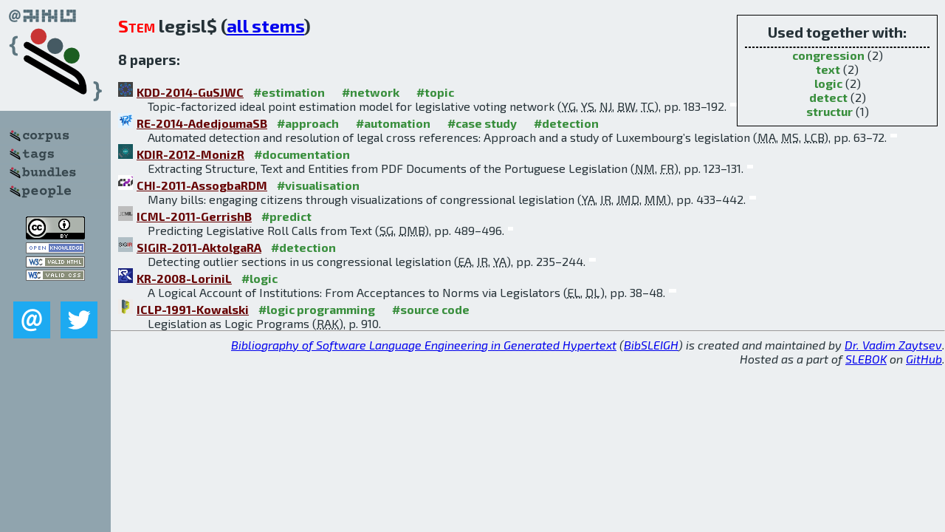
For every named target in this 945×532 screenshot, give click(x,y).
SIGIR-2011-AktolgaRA (199, 247)
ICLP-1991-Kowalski (193, 309)
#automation (393, 123)
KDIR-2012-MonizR (190, 154)
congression (828, 55)
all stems (265, 25)
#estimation (289, 92)
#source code (431, 309)
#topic (435, 92)
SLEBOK (866, 359)
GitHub (924, 359)
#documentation (302, 154)
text (828, 69)
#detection (566, 123)
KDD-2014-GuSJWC (190, 92)
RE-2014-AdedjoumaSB (202, 123)
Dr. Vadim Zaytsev (893, 345)
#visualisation (318, 185)
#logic (259, 278)
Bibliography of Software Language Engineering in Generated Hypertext (423, 345)
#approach (308, 123)
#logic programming (316, 309)
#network (370, 92)
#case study (482, 123)
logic (828, 83)
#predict (286, 216)
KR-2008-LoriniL (184, 278)
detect (828, 97)
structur (829, 111)
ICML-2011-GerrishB (194, 216)
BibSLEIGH (651, 345)
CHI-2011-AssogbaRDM (202, 185)
